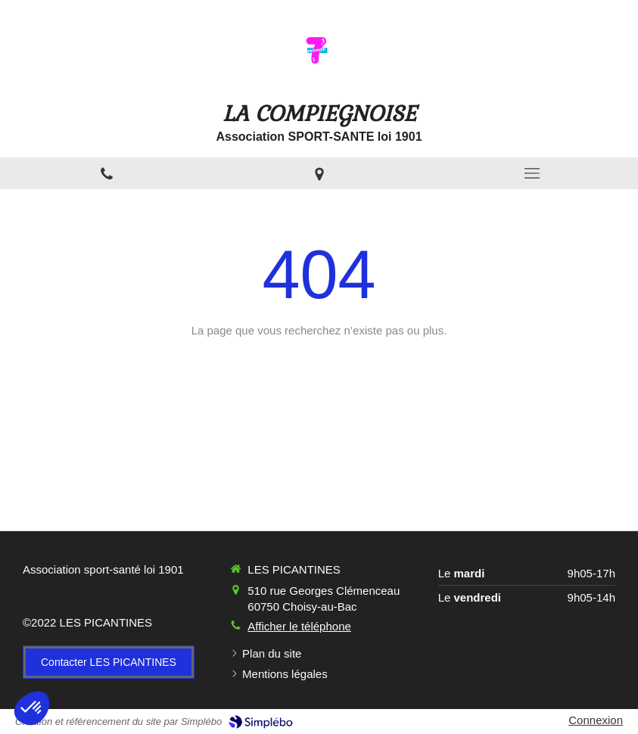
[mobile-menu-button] (531, 173)
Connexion (595, 720)
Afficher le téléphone (299, 626)
